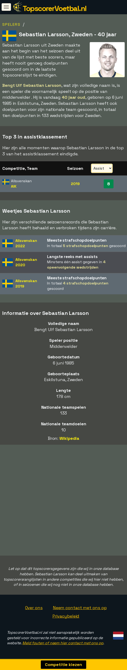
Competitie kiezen (63, 664)
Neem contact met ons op (80, 607)
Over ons (34, 607)
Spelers (11, 24)
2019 (75, 183)
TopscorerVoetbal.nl (54, 8)
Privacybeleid (65, 616)
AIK (14, 186)
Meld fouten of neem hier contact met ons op (62, 643)
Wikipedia (69, 438)
